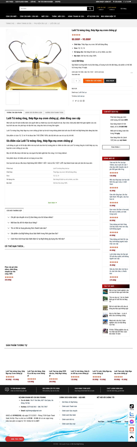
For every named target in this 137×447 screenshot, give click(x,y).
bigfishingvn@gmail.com (34, 411)
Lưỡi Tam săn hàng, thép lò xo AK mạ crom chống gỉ (36, 373)
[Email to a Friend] (78, 101)
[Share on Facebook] (73, 101)
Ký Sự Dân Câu (93, 16)
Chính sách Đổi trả (68, 419)
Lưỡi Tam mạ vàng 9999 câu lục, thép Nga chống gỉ (58, 373)
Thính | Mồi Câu (59, 16)
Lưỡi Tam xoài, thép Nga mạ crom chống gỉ (123, 372)
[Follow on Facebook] (124, 1)
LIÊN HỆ (33, 2)
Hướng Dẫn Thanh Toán (54, 113)
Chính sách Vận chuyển (69, 411)
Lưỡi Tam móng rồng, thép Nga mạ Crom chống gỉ (15, 372)
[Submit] (90, 8)
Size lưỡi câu (76, 74)
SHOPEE (57, 2)
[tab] (14, 112)
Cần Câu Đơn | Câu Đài (30, 16)
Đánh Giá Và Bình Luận (33, 113)
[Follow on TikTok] (126, 1)
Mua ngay (110, 81)
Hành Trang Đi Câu (76, 16)
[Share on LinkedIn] (83, 101)
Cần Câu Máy (12, 16)
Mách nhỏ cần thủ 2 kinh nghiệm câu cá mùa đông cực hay (117, 323)
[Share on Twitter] (76, 101)
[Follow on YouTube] (130, 1)
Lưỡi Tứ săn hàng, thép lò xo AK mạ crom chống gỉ (80, 372)
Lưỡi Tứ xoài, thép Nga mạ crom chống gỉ (102, 372)
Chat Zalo (131, 415)
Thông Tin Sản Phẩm (14, 113)
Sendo (127, 422)
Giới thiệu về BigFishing (69, 402)
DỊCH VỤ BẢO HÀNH (22, 2)
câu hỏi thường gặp (14, 211)
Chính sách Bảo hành (69, 415)
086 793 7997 (101, 9)
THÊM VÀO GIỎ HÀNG (93, 81)
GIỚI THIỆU (9, 2)
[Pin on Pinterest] (81, 101)
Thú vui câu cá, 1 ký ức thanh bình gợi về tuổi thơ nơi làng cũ (119, 299)
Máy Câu (46, 16)
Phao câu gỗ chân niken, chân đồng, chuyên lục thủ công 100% (11, 270)
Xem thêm (51, 203)
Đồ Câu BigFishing (78, 444)
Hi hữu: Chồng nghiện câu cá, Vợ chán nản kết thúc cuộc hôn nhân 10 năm (118, 332)
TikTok (109, 422)
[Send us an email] (128, 1)
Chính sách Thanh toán (69, 406)
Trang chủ (10, 23)
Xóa (132, 72)
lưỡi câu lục (81, 96)
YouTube (101, 422)
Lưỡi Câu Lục (55, 23)
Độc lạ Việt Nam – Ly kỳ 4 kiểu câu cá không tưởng (118, 314)
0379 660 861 (112, 9)
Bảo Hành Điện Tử (108, 16)
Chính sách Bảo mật (68, 424)
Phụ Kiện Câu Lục (40, 23)
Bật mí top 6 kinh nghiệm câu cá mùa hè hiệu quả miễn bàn (119, 291)
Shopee (118, 422)
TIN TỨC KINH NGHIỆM (45, 2)
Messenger (132, 423)
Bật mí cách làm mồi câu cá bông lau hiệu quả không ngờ (118, 307)
